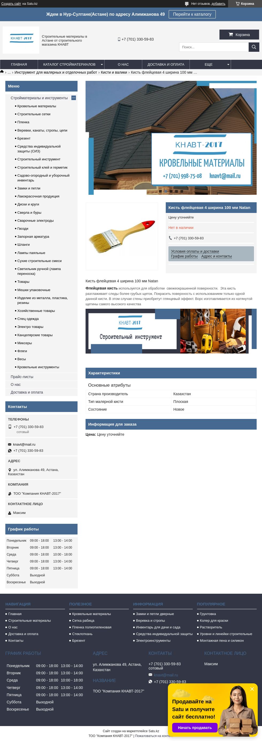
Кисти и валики (114, 72)
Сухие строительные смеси (39, 261)
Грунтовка (208, 614)
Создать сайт (11, 4)
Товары (23, 282)
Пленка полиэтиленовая (91, 627)
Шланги (23, 245)
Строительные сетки (34, 114)
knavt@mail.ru (24, 444)
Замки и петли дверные (155, 614)
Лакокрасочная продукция (38, 196)
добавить (218, 4)
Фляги (22, 351)
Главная (19, 64)
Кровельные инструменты (38, 367)
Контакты (15, 641)
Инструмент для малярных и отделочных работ (56, 72)
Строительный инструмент (38, 159)
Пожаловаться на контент (154, 736)
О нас (123, 64)
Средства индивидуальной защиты (164, 634)
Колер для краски (214, 621)
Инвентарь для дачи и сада (158, 627)
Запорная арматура (33, 237)
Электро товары (30, 327)
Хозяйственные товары (36, 311)
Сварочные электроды (35, 221)
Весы (21, 359)
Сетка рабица (83, 621)
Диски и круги (28, 204)
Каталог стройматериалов (69, 64)
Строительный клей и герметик (42, 167)
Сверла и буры (29, 213)
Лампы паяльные (31, 253)
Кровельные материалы (36, 106)
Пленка (23, 122)
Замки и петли (28, 188)
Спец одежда (28, 319)
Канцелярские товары (35, 335)
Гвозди (22, 229)
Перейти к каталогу (192, 14)
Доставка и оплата (166, 64)
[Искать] (254, 47)
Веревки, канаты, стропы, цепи (42, 130)
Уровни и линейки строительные (226, 634)
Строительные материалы (29, 621)
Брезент (23, 138)
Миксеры (24, 343)
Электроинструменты (153, 641)
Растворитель (211, 627)
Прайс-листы (22, 377)
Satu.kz (153, 731)
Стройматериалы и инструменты (39, 98)
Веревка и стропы (150, 621)
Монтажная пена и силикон (222, 641)
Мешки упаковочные (33, 290)
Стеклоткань (82, 634)
